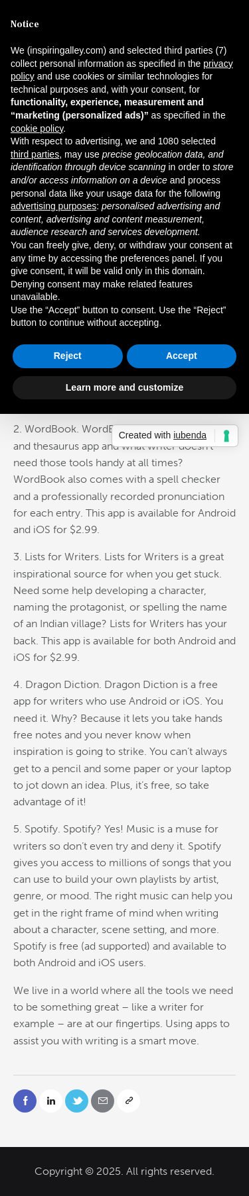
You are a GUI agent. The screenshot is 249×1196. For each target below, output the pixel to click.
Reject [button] (68, 355)
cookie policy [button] (37, 128)
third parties (35, 154)
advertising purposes (53, 206)
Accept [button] (181, 355)
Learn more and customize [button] (124, 387)
